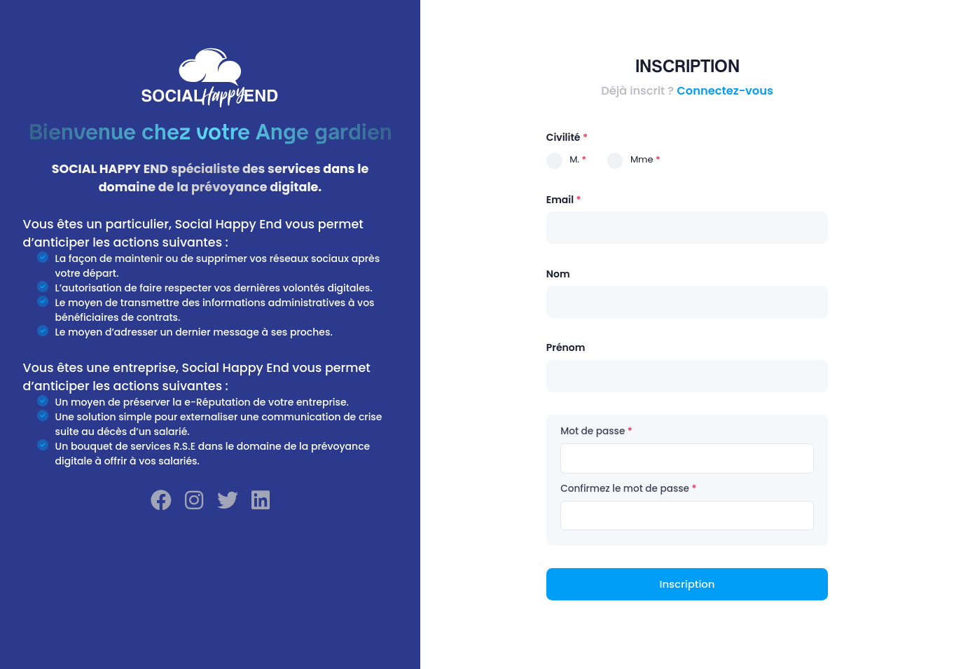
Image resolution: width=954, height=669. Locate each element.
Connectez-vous (725, 91)
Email (560, 200)
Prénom (566, 347)
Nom (558, 274)
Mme (642, 159)
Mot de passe (592, 431)
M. (574, 159)
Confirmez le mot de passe (624, 488)
